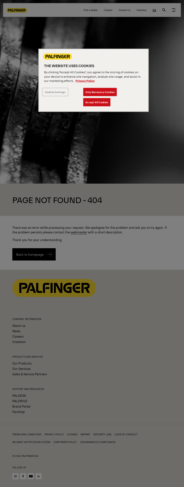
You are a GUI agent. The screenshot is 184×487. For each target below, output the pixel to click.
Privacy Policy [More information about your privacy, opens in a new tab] (85, 81)
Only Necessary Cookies (100, 92)
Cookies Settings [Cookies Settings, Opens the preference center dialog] (55, 92)
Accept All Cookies (96, 102)
